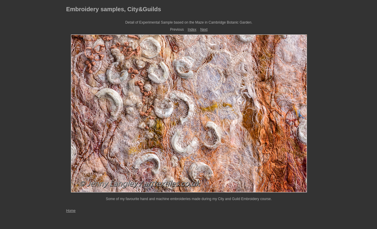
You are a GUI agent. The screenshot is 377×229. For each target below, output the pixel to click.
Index (192, 29)
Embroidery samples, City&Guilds (113, 9)
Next (204, 29)
